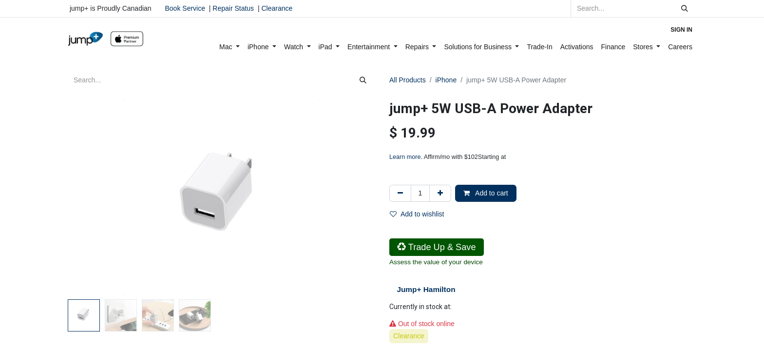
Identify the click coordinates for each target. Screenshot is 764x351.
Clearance (276, 8)
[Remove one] (400, 193)
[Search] (684, 8)
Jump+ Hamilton (426, 289)
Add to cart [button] (485, 193)
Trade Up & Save (436, 247)
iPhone (446, 80)
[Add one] (440, 193)
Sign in (681, 29)
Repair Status (233, 8)
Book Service (185, 8)
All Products (407, 80)
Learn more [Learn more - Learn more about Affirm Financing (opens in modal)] (404, 157)
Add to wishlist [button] (417, 214)
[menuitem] (229, 47)
